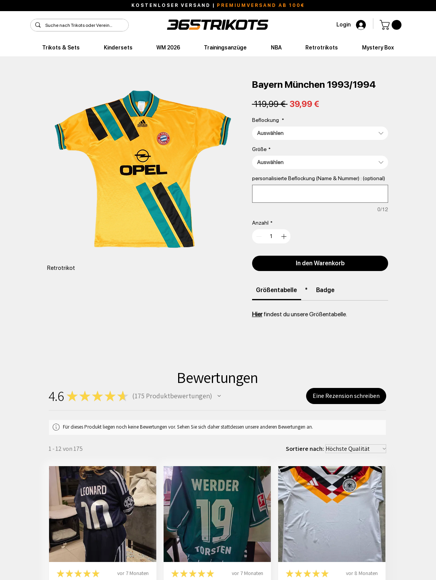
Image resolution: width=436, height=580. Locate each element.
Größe (261, 149)
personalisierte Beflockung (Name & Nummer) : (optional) (318, 178)
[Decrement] (258, 236)
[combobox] (320, 133)
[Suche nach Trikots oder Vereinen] (78, 25)
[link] (276, 290)
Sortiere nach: (305, 449)
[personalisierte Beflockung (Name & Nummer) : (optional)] (320, 193)
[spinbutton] (271, 236)
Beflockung (268, 120)
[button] (392, 25)
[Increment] (284, 236)
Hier (257, 314)
